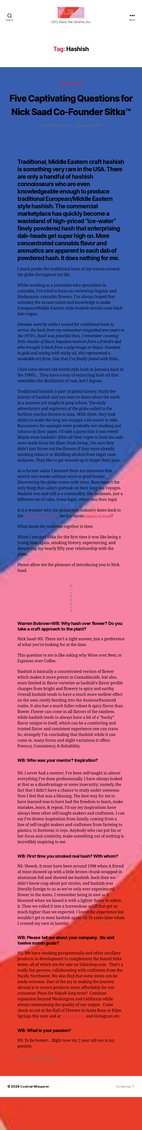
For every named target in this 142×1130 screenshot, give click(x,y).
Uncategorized (71, 89)
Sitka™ (54, 1092)
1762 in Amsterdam (42, 549)
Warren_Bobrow (59, 158)
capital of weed (102, 549)
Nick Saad (41, 1092)
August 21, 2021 (92, 158)
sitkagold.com (74, 1049)
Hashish (28, 1092)
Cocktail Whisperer (35, 1119)
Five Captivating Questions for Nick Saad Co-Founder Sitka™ (71, 123)
